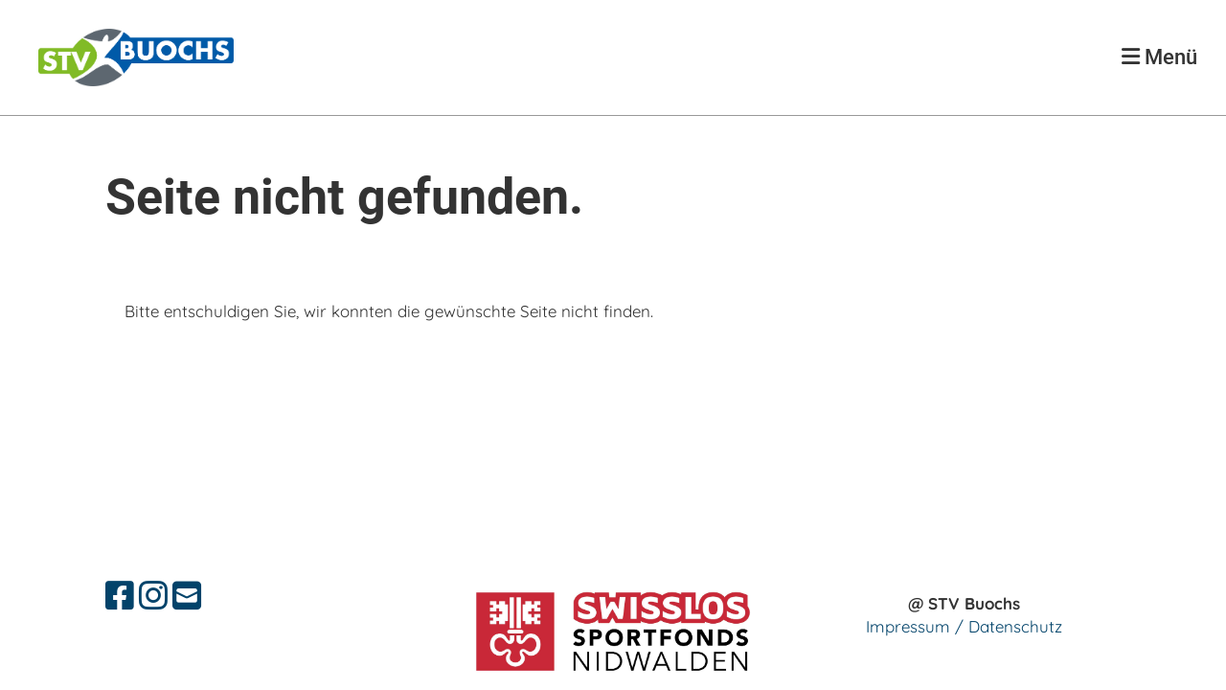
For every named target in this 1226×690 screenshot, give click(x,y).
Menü (1159, 57)
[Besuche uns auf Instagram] (153, 595)
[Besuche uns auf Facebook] (119, 595)
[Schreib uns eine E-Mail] (186, 595)
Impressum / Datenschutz (964, 626)
